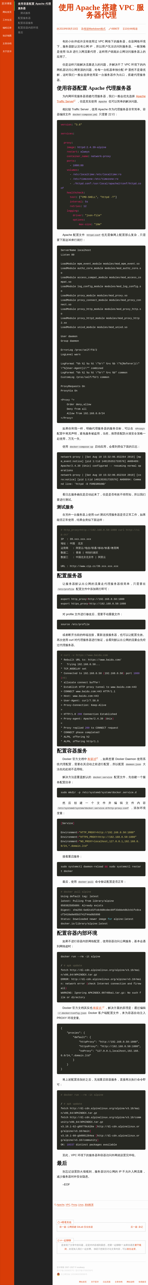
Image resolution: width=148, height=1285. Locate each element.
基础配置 (89, 1204)
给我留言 (142, 1282)
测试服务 (25, 13)
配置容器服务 (25, 23)
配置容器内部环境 (28, 27)
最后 (20, 32)
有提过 (92, 759)
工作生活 (7, 20)
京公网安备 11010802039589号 (74, 1274)
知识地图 (7, 35)
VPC (68, 1204)
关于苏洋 (7, 51)
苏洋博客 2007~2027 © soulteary (71, 1267)
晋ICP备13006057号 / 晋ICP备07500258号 (75, 1270)
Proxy (74, 1204)
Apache (60, 1204)
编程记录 (7, 27)
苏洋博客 (7, 3)
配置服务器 (24, 18)
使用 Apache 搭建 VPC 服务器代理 (101, 11)
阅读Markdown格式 (95, 28)
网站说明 (130, 1282)
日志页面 (106, 1282)
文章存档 (7, 43)
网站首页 (7, 12)
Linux (80, 1204)
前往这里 (131, 1249)
